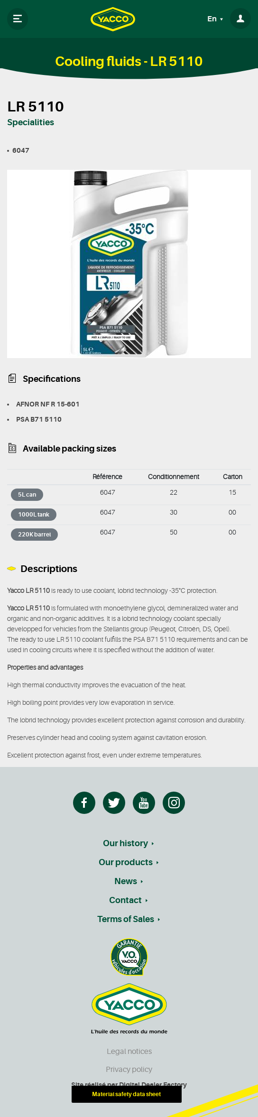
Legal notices (129, 1051)
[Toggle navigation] (17, 19)
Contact (125, 900)
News (125, 881)
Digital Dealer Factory (153, 1085)
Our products (126, 862)
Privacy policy (129, 1069)
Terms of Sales (125, 919)
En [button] (212, 19)
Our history (125, 843)
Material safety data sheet (126, 1094)
